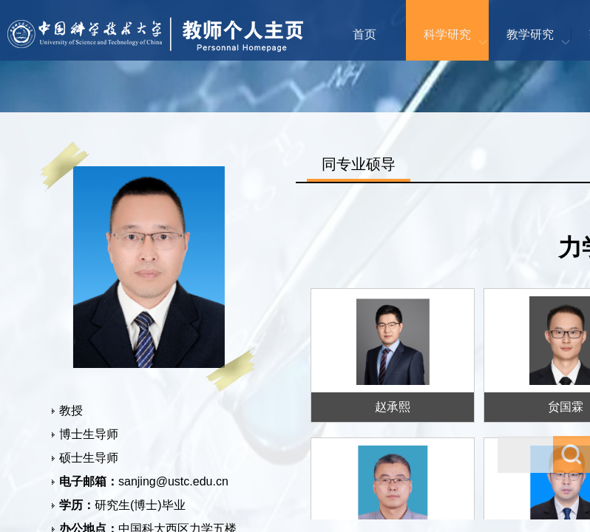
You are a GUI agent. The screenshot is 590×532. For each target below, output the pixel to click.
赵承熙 (392, 406)
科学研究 (447, 34)
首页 (364, 34)
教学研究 (530, 34)
